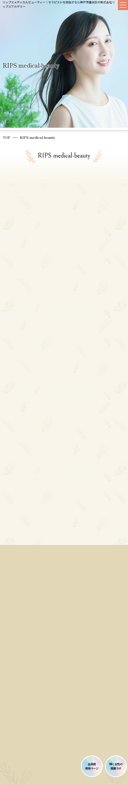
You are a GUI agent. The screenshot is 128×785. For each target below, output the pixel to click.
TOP (6, 137)
